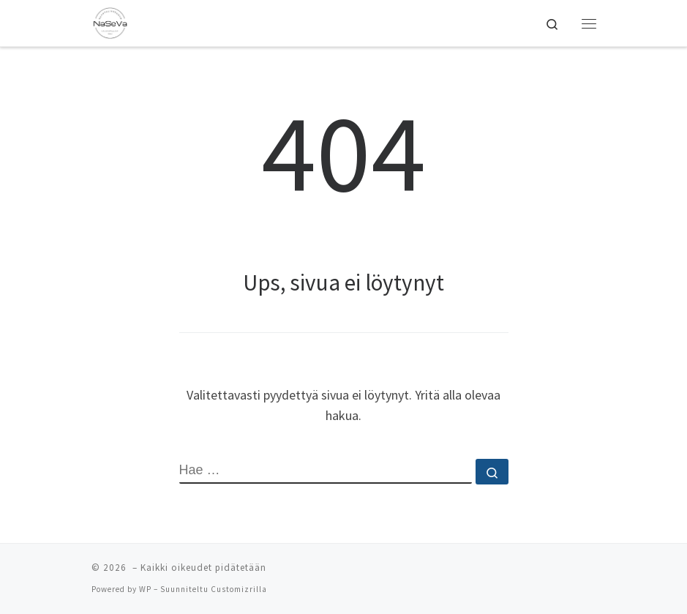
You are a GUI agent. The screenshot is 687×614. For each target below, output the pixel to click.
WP (145, 589)
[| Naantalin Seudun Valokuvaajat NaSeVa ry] (110, 21)
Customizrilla (239, 589)
